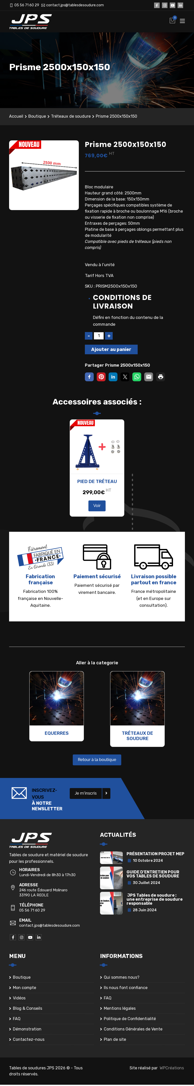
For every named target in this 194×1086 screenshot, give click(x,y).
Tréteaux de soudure (71, 117)
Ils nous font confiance (126, 989)
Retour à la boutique (97, 761)
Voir (97, 506)
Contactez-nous (28, 1040)
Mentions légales (120, 1009)
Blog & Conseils (27, 1009)
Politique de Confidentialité (130, 1020)
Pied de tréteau (97, 483)
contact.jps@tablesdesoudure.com (75, 5)
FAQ (16, 1020)
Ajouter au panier (111, 350)
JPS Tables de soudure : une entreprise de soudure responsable (155, 900)
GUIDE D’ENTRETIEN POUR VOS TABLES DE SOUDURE (153, 875)
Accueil (16, 117)
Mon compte (24, 989)
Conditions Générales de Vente (133, 1030)
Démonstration (27, 1030)
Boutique (37, 117)
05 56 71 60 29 (26, 5)
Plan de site (115, 1040)
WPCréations (172, 1069)
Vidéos (19, 999)
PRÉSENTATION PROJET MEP (155, 855)
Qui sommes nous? (121, 978)
